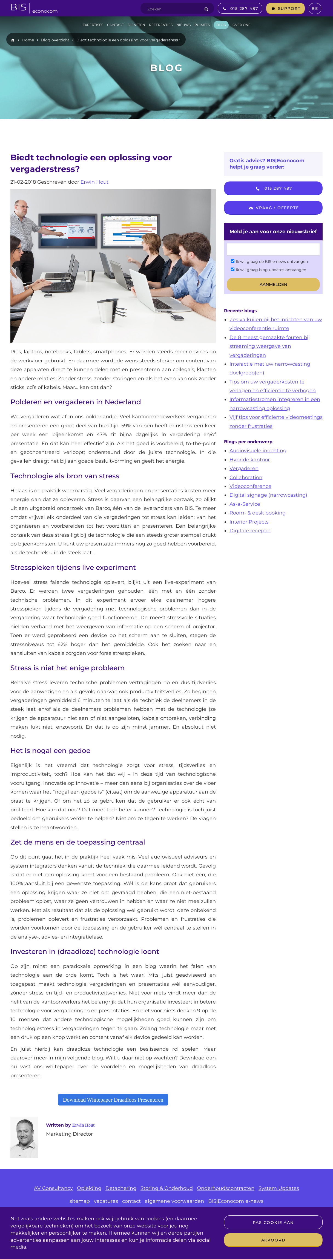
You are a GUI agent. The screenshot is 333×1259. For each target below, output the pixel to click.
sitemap (80, 1201)
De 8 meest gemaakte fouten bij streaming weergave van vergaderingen (269, 346)
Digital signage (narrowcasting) (268, 495)
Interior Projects (249, 522)
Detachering (120, 1188)
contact (131, 1201)
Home (28, 40)
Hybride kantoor (249, 460)
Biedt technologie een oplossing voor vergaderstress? (128, 40)
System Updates (279, 1188)
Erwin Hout (94, 182)
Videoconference (250, 486)
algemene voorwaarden (174, 1201)
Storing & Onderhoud (166, 1188)
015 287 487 (273, 188)
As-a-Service (244, 504)
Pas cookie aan (273, 1222)
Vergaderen (244, 468)
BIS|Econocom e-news (235, 1201)
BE (315, 8)
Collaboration (245, 477)
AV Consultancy (53, 1188)
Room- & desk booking (257, 513)
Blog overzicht (55, 40)
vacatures (106, 1201)
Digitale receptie (250, 531)
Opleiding (89, 1188)
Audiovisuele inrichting (257, 451)
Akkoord (273, 1240)
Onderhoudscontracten (225, 1188)
